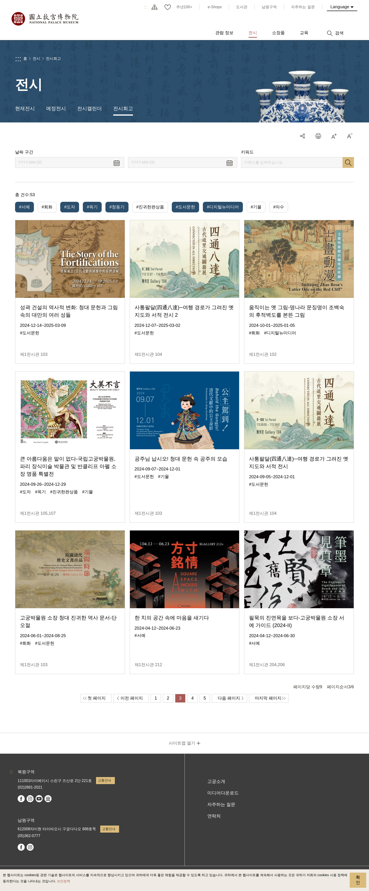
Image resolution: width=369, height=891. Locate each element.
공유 (302, 136)
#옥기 (92, 207)
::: (146, 7)
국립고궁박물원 (44, 19)
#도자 (69, 207)
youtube (39, 798)
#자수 (278, 207)
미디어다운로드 (223, 792)
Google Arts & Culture (48, 798)
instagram (30, 798)
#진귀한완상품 (150, 207)
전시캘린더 (89, 108)
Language (339, 6)
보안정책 (63, 881)
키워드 (247, 152)
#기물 (256, 207)
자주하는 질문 (221, 804)
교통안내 (104, 780)
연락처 (214, 816)
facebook (21, 798)
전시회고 (53, 59)
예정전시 (56, 108)
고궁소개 (216, 781)
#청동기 (116, 207)
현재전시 (25, 108)
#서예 (24, 207)
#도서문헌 (185, 207)
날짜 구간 (24, 152)
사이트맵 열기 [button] (182, 743)
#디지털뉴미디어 (223, 207)
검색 (348, 162)
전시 (36, 59)
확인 (358, 880)
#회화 (47, 207)
